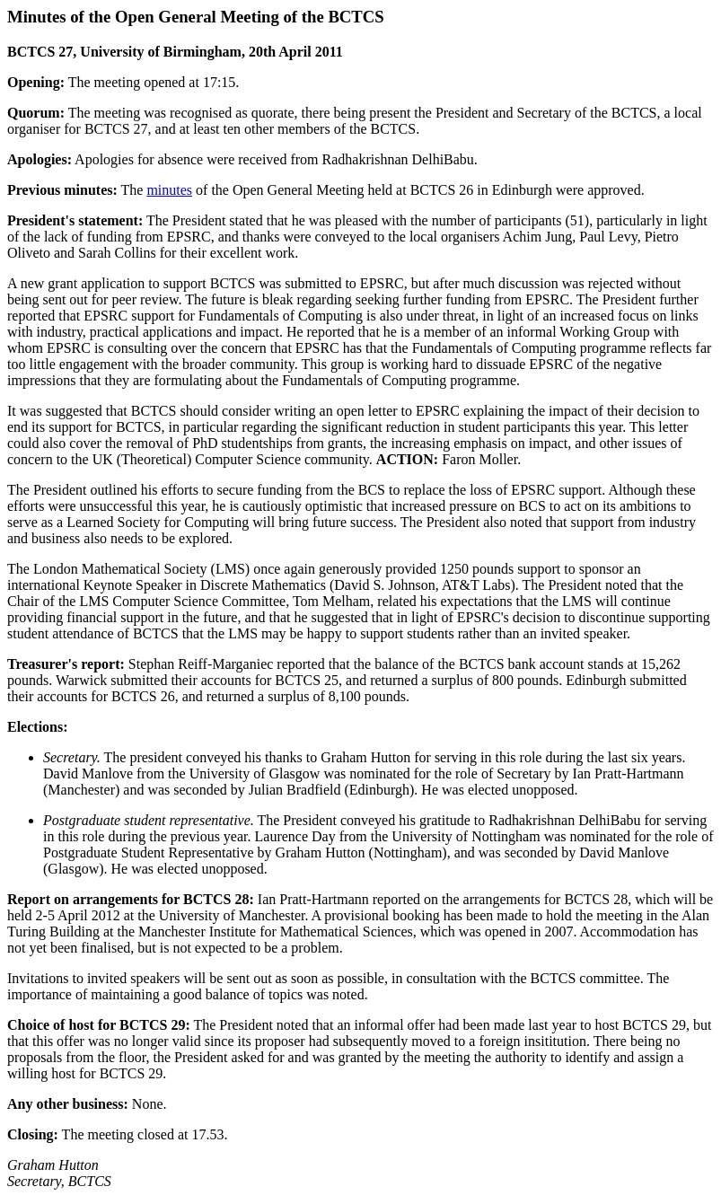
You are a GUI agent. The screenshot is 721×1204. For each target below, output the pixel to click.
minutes (169, 190)
